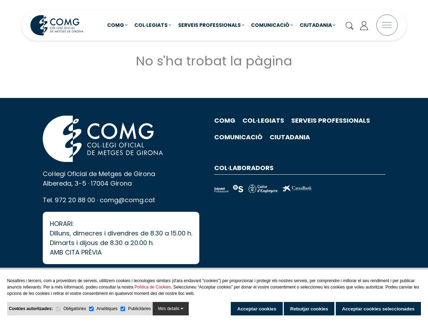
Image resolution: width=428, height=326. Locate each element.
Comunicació (272, 25)
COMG (117, 25)
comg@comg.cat (127, 208)
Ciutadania (317, 25)
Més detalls (170, 308)
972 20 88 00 (75, 208)
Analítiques (106, 308)
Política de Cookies (153, 287)
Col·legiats (152, 25)
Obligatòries (74, 308)
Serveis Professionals (211, 25)
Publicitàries (139, 308)
